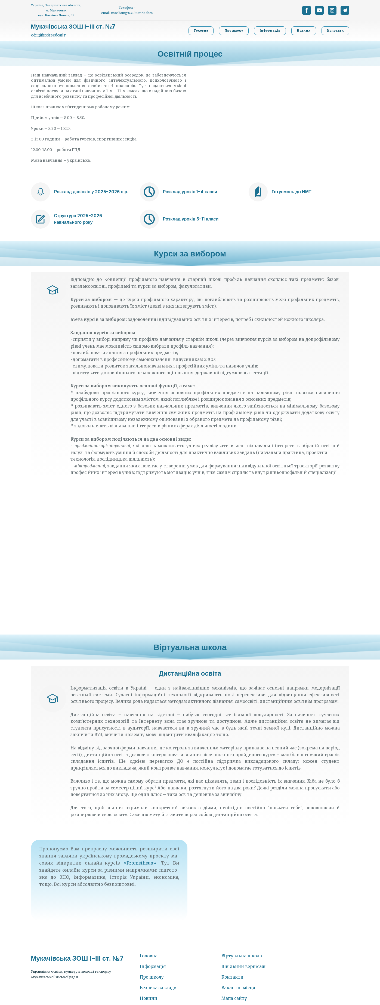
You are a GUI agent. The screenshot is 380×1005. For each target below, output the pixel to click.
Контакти (232, 977)
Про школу (152, 977)
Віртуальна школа (241, 955)
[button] (306, 10)
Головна (148, 955)
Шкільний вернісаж (243, 966)
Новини (148, 998)
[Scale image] (190, 558)
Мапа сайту (234, 998)
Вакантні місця (238, 987)
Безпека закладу (158, 987)
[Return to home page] (73, 26)
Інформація (153, 966)
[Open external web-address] (40, 191)
